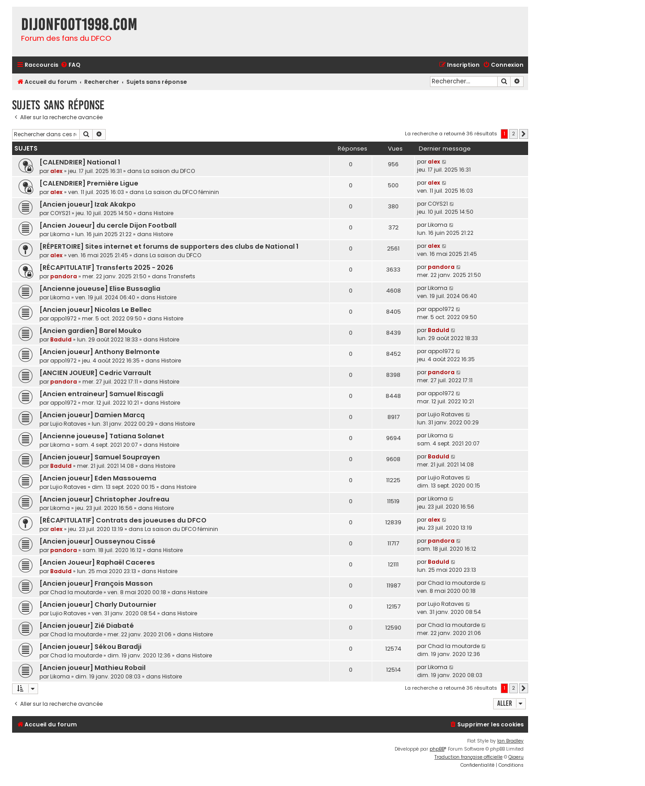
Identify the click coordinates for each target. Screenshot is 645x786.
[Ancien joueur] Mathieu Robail (92, 667)
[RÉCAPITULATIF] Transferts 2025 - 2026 (106, 267)
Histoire (163, 213)
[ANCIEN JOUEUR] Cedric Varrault (95, 372)
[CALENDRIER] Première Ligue (88, 183)
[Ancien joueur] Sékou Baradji (90, 646)
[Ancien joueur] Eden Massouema (97, 478)
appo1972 (63, 318)
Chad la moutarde (76, 592)
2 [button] (513, 133)
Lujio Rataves (68, 424)
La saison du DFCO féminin (182, 192)
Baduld (61, 339)
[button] (523, 134)
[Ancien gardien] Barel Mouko (90, 330)
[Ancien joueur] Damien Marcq (92, 414)
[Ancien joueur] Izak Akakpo (87, 204)
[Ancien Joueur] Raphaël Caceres (97, 562)
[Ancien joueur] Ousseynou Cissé (97, 541)
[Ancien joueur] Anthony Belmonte (99, 351)
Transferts (181, 276)
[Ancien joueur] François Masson (96, 583)
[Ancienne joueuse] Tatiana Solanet (101, 436)
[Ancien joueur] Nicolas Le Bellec (95, 309)
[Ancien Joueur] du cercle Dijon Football (107, 225)
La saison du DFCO (169, 171)
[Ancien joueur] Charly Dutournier (97, 604)
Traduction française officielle (468, 757)
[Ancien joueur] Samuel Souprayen (99, 457)
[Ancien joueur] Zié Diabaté (86, 625)
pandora (63, 276)
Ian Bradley (510, 741)
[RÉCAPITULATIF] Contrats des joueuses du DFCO (122, 520)
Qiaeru (516, 757)
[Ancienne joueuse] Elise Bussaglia (99, 288)
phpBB (437, 749)
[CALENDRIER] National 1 (79, 162)
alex (56, 171)
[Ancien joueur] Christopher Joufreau (104, 499)
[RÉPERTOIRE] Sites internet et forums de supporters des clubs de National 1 (168, 246)
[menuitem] (70, 65)
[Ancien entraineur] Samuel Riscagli (101, 393)
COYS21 (60, 213)
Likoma (60, 234)
